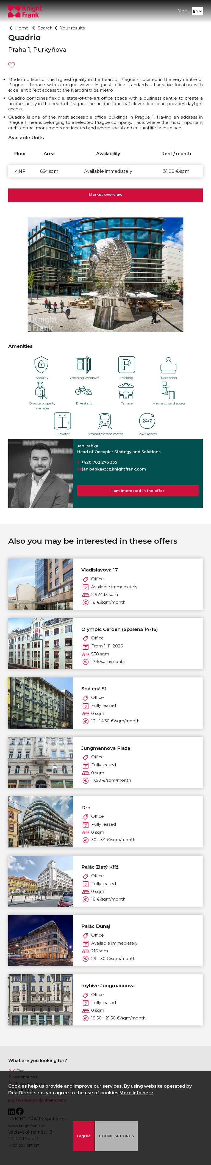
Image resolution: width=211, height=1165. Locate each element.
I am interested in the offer (137, 491)
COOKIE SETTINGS (118, 1136)
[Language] (197, 12)
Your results (78, 28)
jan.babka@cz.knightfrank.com (114, 469)
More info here (136, 1092)
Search (47, 28)
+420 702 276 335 (99, 462)
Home (22, 28)
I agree (83, 1135)
